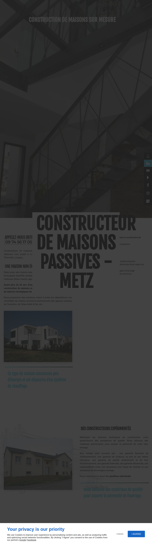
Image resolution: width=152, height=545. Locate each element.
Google (22, 540)
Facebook (31, 540)
